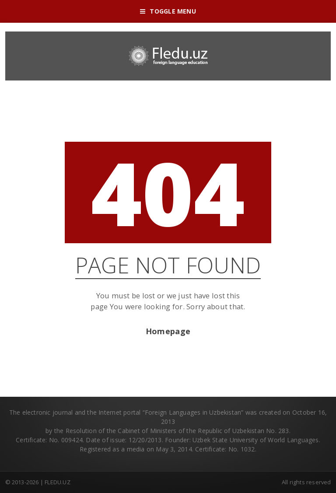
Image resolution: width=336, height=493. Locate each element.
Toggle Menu (168, 11)
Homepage (168, 331)
